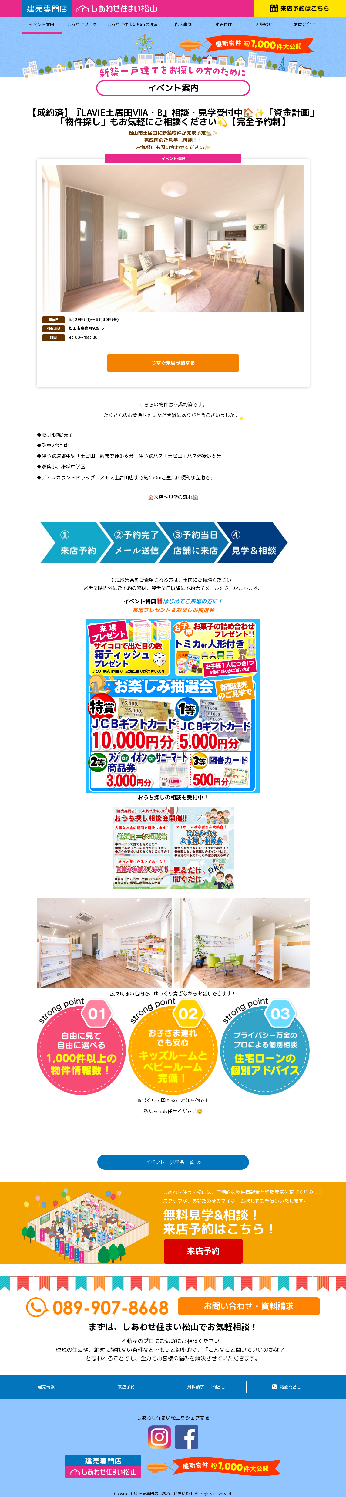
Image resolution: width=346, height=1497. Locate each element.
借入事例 (183, 25)
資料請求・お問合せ (206, 1387)
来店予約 (203, 1251)
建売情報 (46, 1387)
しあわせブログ (82, 25)
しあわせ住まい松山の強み (132, 25)
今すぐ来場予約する (173, 362)
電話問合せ (286, 1387)
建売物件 (223, 25)
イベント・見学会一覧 (173, 1162)
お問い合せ (304, 25)
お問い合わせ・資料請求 (249, 1306)
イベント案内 (42, 25)
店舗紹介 (264, 25)
